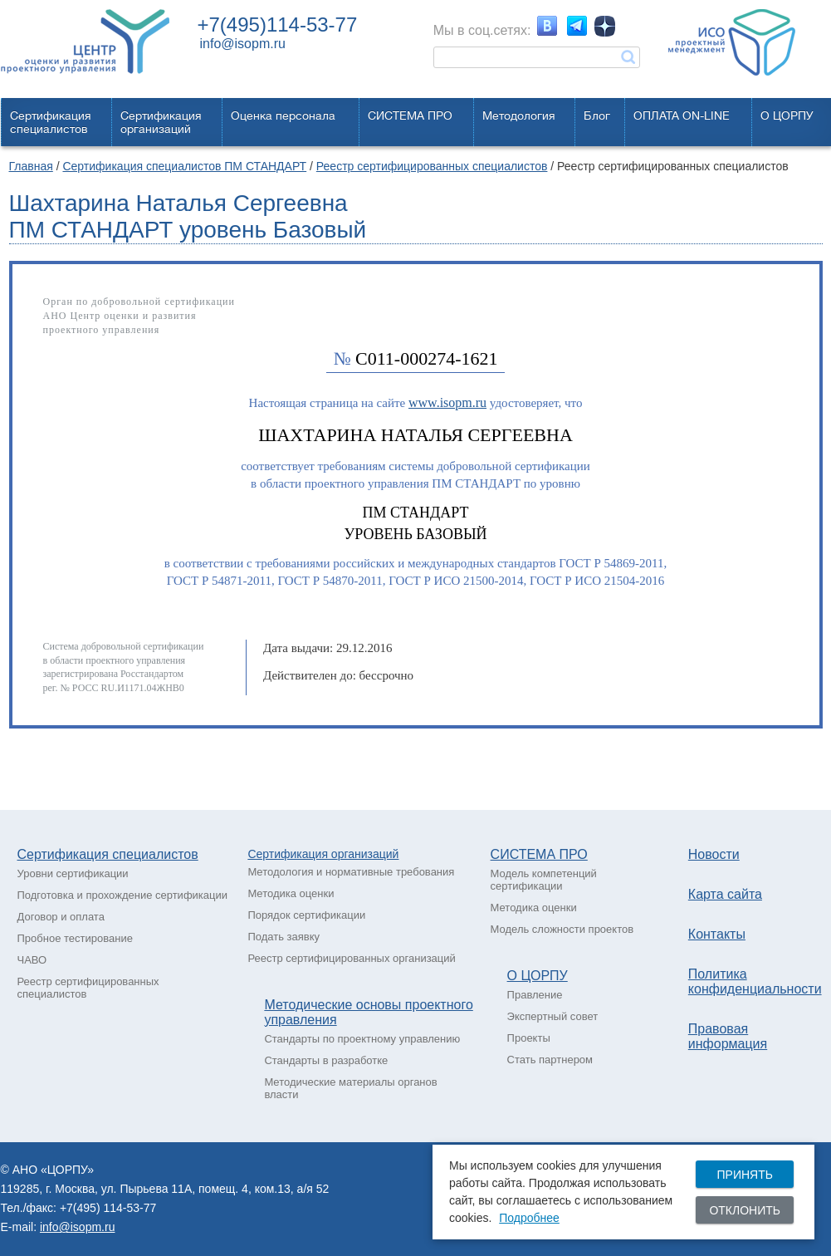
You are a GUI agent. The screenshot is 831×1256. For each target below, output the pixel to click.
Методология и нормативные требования (350, 872)
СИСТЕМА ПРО (410, 115)
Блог (597, 115)
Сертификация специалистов (107, 854)
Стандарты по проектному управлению (362, 1039)
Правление (535, 995)
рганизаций (368, 854)
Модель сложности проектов (562, 929)
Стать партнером (550, 1059)
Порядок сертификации (306, 915)
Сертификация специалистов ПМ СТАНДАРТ (184, 166)
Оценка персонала (283, 115)
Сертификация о (292, 854)
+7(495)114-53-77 (278, 24)
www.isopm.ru (447, 402)
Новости (714, 854)
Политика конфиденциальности (755, 981)
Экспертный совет (553, 1016)
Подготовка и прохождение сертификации (122, 895)
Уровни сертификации (73, 873)
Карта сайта (725, 894)
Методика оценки (290, 893)
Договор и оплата (61, 916)
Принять (744, 1174)
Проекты (528, 1038)
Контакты (716, 934)
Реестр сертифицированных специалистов (432, 166)
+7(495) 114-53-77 (108, 1207)
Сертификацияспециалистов (50, 122)
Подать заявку (283, 936)
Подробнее (529, 1217)
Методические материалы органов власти (350, 1088)
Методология (518, 115)
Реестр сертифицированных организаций (351, 958)
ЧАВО (32, 960)
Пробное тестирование (75, 938)
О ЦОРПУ (787, 115)
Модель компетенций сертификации (544, 879)
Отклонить (744, 1210)
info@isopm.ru (243, 44)
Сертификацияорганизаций (161, 122)
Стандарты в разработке (326, 1060)
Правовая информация (727, 1036)
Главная (31, 166)
